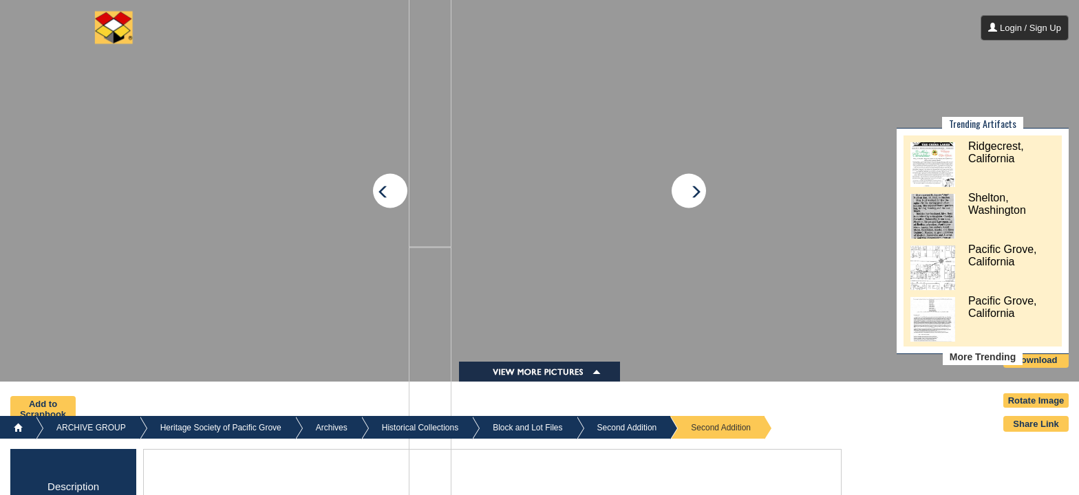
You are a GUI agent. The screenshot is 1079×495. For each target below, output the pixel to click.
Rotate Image (1036, 400)
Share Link (1035, 424)
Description (73, 486)
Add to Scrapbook (43, 409)
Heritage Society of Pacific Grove (220, 427)
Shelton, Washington (997, 204)
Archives (332, 427)
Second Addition (627, 427)
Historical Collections (420, 427)
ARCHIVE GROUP (91, 427)
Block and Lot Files (527, 427)
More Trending (983, 356)
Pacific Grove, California (1002, 255)
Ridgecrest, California (996, 152)
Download (1035, 360)
